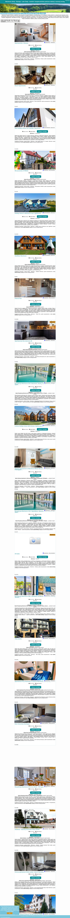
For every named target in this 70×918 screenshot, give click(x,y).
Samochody (30, 13)
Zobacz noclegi (35, 50)
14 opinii (53, 522)
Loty (23, 13)
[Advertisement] (35, 756)
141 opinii (45, 839)
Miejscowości (17, 13)
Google (17, 906)
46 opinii (41, 181)
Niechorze (52, 24)
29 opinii (40, 96)
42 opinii (42, 351)
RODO (12, 911)
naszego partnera (31, 61)
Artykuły (42, 13)
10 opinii (38, 308)
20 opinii (53, 480)
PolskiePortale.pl (7, 917)
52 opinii (38, 649)
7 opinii (46, 882)
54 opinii (41, 53)
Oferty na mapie (10, 13)
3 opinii (47, 797)
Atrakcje (36, 13)
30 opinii (48, 691)
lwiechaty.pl (67, 0)
